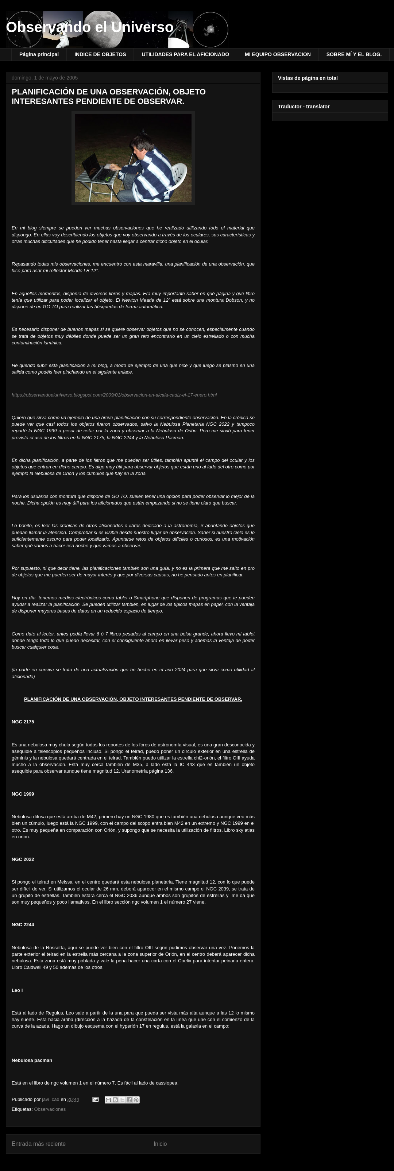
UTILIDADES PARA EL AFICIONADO (185, 54)
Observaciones (50, 1109)
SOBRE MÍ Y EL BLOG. (354, 54)
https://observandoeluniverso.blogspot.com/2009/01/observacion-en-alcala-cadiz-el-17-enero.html (114, 395)
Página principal (39, 54)
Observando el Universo (90, 27)
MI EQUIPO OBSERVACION (278, 54)
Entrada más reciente (39, 1144)
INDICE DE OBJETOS (100, 54)
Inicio (160, 1144)
